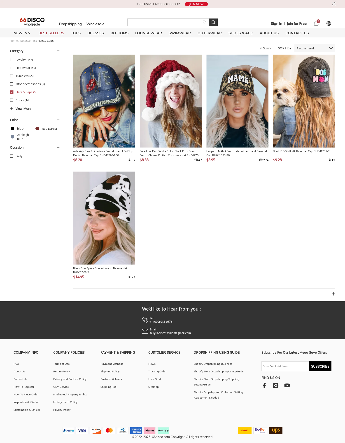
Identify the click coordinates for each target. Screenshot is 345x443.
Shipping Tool (108, 386)
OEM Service (61, 386)
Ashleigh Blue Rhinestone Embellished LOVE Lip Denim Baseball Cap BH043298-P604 (103, 153)
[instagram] (275, 385)
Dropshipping (70, 24)
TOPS (76, 33)
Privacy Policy (61, 409)
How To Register (24, 386)
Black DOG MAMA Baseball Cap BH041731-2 (301, 151)
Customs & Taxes (111, 379)
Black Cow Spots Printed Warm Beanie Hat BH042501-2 (100, 270)
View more (20, 108)
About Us (269, 33)
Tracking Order (157, 371)
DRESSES (95, 33)
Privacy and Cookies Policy (69, 379)
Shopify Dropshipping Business (213, 363)
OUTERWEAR (210, 33)
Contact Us (297, 33)
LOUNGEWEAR (148, 33)
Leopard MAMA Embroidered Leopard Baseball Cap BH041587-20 (237, 153)
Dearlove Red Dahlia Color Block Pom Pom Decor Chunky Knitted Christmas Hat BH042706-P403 (170, 153)
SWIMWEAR (180, 33)
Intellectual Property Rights (70, 394)
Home (14, 41)
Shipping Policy (109, 371)
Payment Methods (111, 363)
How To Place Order (26, 394)
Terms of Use (61, 363)
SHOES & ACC (240, 33)
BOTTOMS (119, 33)
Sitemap (153, 386)
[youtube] (287, 385)
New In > (22, 33)
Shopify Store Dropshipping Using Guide (219, 371)
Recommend (305, 48)
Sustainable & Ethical (27, 409)
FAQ (16, 363)
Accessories (27, 41)
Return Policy (61, 371)
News (152, 363)
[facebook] (264, 385)
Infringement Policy (65, 402)
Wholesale (95, 24)
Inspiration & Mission (26, 402)
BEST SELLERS (51, 33)
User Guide (155, 379)
